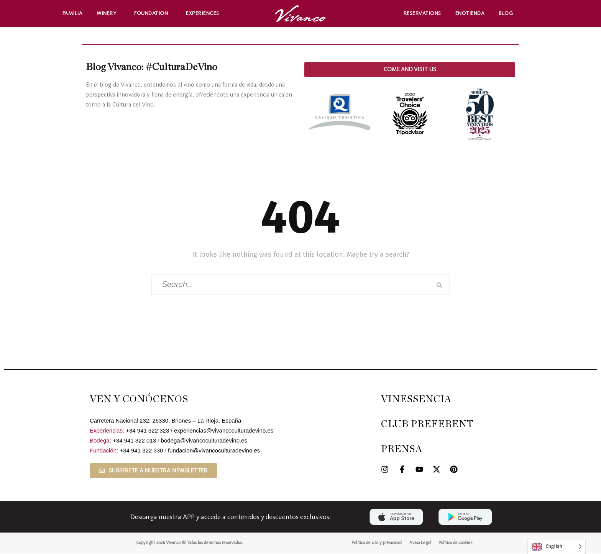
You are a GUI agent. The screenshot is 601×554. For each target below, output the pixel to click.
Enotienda (470, 13)
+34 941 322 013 (134, 441)
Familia (72, 13)
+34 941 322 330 (141, 451)
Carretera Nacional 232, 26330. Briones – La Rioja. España (165, 421)
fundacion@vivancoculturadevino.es (214, 451)
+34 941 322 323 (147, 431)
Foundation (153, 13)
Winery (108, 13)
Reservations (422, 13)
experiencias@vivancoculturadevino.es (224, 431)
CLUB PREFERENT (427, 425)
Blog (506, 13)
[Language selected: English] (556, 546)
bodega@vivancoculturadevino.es (204, 441)
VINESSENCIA (416, 400)
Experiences (204, 13)
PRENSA (401, 450)
